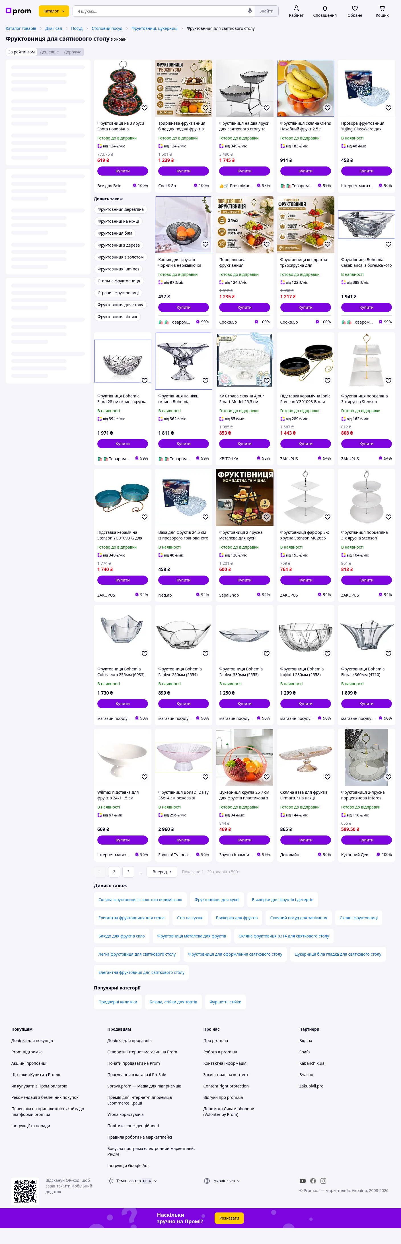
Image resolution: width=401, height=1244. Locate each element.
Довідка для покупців (32, 1056)
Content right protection (226, 1102)
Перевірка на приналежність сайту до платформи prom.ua (47, 1127)
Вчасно (306, 1090)
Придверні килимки (117, 1017)
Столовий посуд (107, 28)
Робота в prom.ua (220, 1067)
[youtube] (302, 1196)
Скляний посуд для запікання (298, 933)
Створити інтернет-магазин (133, 1067)
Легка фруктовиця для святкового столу (137, 970)
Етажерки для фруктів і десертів (282, 915)
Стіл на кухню (190, 933)
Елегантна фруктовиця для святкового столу (141, 988)
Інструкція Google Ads (128, 1181)
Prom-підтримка (27, 1067)
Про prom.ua (215, 1056)
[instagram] (323, 1196)
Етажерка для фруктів (237, 933)
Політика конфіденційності (133, 1141)
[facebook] (313, 1196)
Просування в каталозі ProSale (136, 1090)
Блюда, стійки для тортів (173, 1017)
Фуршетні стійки (225, 1017)
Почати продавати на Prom (133, 1079)
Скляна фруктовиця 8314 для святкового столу (284, 952)
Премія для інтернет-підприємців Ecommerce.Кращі (139, 1116)
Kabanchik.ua (311, 1079)
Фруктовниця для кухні (217, 915)
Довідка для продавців (129, 1056)
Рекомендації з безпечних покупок (45, 1113)
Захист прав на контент (225, 1090)
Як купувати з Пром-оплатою (39, 1102)
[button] (122, 171)
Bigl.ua (305, 1056)
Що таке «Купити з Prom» (35, 1090)
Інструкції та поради (30, 1141)
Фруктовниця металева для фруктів (191, 952)
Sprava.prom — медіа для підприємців (144, 1102)
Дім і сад (53, 28)
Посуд (77, 28)
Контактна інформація (225, 1079)
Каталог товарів (21, 28)
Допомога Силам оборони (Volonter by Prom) (228, 1127)
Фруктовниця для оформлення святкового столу (235, 970)
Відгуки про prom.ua (223, 1113)
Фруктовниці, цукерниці (154, 28)
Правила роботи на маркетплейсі (139, 1153)
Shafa (304, 1067)
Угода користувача (125, 1130)
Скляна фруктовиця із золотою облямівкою (140, 915)
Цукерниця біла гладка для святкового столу (338, 970)
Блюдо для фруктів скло (121, 952)
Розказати (229, 1234)
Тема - (128, 1196)
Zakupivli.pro (311, 1102)
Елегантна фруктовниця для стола (131, 933)
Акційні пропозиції (29, 1079)
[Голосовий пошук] (250, 11)
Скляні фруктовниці (359, 933)
